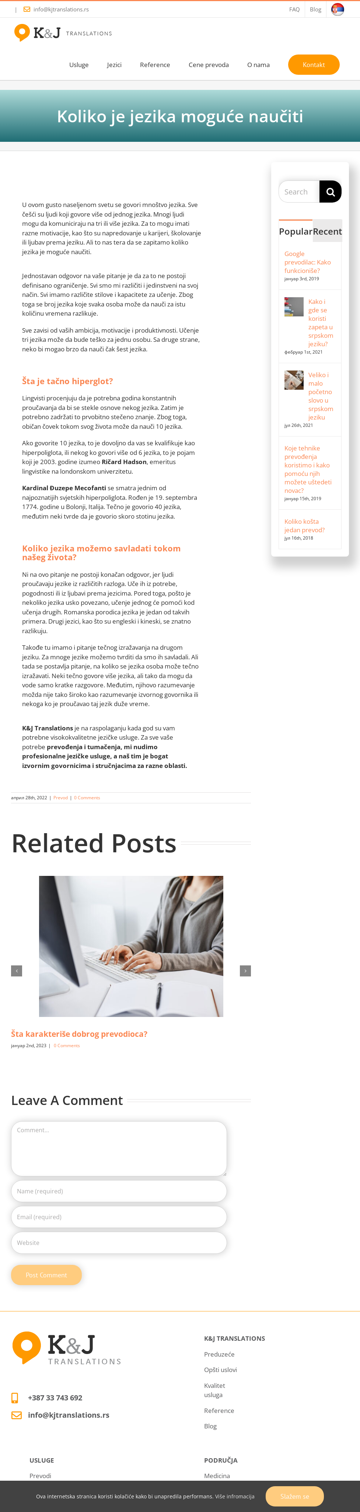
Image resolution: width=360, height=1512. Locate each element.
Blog (210, 1426)
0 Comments (87, 797)
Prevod (60, 797)
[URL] (119, 1243)
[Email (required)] (119, 1217)
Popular (295, 231)
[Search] (330, 191)
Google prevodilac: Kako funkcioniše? (307, 262)
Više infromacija (235, 1496)
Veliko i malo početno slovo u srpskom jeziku (320, 396)
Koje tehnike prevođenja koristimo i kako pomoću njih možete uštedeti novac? (308, 469)
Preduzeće (219, 1354)
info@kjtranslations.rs (61, 9)
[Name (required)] (119, 1191)
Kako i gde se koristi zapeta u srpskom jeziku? (320, 322)
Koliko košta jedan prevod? (304, 525)
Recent (327, 231)
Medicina (217, 1475)
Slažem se (294, 1496)
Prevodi (40, 1475)
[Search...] (299, 191)
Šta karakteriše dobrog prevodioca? (79, 1034)
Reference (219, 1410)
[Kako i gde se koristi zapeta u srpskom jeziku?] (294, 302)
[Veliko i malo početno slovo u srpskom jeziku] (294, 375)
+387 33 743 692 (55, 1398)
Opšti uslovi (220, 1369)
